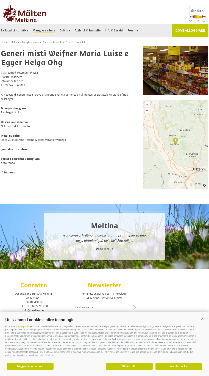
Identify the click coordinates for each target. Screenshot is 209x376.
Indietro (8, 172)
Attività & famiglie (88, 30)
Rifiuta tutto (129, 366)
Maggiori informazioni (30, 366)
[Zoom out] (147, 110)
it (189, 21)
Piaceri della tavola (52, 42)
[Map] (175, 144)
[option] (104, 236)
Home (4, 42)
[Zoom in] (147, 105)
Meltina (15, 42)
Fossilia (132, 30)
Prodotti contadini (75, 42)
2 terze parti (22, 326)
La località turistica (14, 30)
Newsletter (104, 285)
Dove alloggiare (190, 30)
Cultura (65, 30)
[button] (202, 319)
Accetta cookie (179, 366)
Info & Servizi (114, 30)
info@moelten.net (33, 310)
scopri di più (105, 249)
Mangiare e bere (44, 30)
